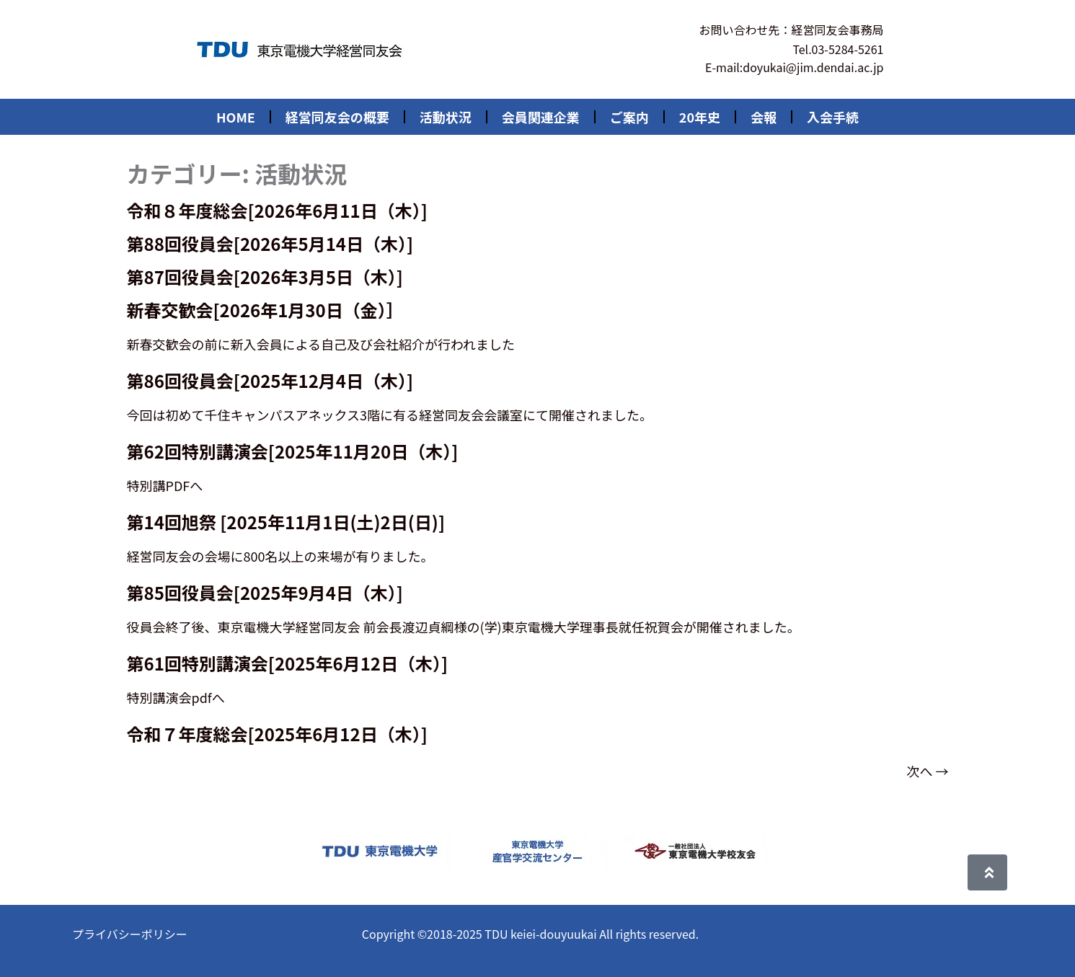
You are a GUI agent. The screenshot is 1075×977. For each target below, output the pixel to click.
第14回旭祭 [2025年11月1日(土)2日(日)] (286, 521)
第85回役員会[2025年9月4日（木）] (265, 592)
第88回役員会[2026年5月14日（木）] (270, 243)
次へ (927, 770)
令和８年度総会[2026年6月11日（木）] (277, 210)
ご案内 (629, 116)
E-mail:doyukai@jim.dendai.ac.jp (794, 67)
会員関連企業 (541, 116)
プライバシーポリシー (129, 933)
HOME (235, 116)
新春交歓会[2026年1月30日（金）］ (265, 309)
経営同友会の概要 (337, 116)
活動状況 (446, 116)
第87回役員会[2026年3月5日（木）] (265, 276)
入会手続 (833, 116)
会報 (764, 116)
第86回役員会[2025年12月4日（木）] (270, 380)
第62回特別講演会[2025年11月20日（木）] (293, 451)
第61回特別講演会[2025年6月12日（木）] (287, 663)
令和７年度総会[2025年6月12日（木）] (277, 733)
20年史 (699, 116)
